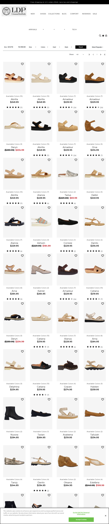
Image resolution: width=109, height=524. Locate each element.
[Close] (105, 515)
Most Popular (98, 47)
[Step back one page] (93, 54)
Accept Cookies (81, 519)
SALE (95, 14)
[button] (14, 78)
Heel (56, 47)
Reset (81, 47)
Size (33, 47)
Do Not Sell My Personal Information (81, 513)
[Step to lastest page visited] (104, 54)
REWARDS (86, 14)
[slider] (13, 107)
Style (68, 47)
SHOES (43, 14)
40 (80, 54)
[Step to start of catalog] (89, 54)
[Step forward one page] (100, 54)
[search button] (100, 35)
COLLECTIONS (54, 14)
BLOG (64, 14)
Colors (45, 47)
